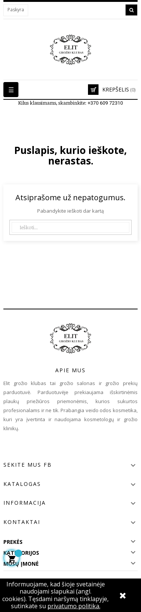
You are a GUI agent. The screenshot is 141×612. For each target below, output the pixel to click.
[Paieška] (70, 227)
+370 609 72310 (105, 103)
